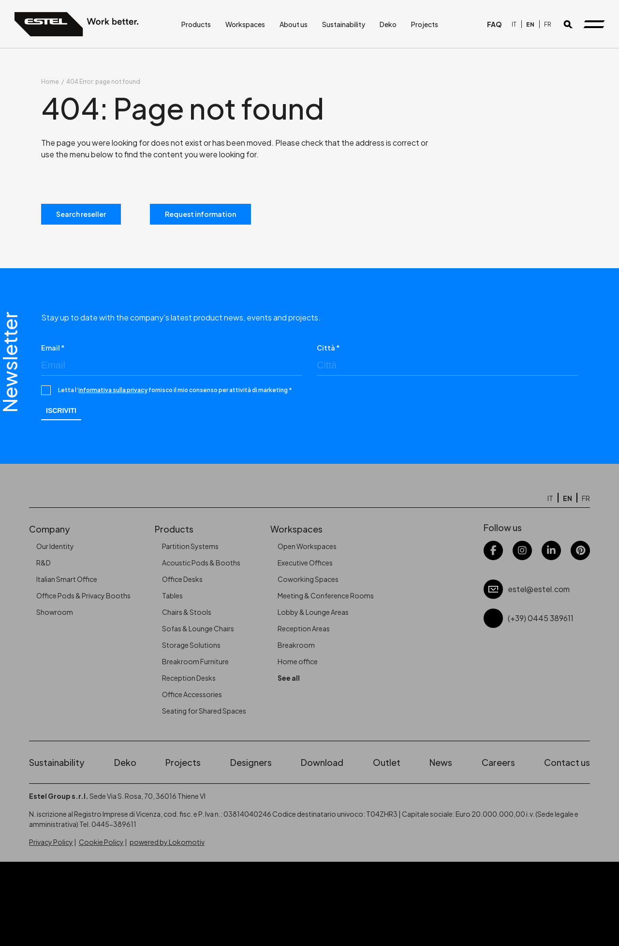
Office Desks (182, 579)
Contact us (567, 762)
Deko (388, 24)
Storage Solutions (191, 645)
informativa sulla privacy (112, 390)
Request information (200, 214)
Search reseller (81, 214)
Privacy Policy (51, 842)
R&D (43, 562)
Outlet (386, 762)
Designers (251, 762)
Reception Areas (304, 628)
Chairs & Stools (186, 612)
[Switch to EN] (530, 24)
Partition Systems (190, 546)
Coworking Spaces (308, 579)
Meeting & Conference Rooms (326, 595)
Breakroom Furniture (195, 661)
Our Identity (55, 546)
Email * (53, 347)
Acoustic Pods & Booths (201, 562)
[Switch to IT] (514, 24)
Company (49, 528)
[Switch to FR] (547, 24)
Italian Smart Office (66, 579)
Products (196, 24)
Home (50, 81)
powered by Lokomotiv (167, 842)
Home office (298, 661)
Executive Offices (305, 562)
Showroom (54, 612)
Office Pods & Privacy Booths (83, 595)
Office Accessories (192, 694)
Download (322, 762)
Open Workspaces (307, 546)
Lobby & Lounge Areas (313, 612)
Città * (328, 347)
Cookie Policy (101, 842)
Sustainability (343, 24)
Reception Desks (189, 677)
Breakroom (296, 645)
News (440, 762)
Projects (424, 24)
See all (289, 677)
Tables (172, 595)
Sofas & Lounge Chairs (198, 628)
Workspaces (245, 24)
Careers (498, 762)
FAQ (494, 24)
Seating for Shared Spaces (204, 710)
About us (294, 24)
